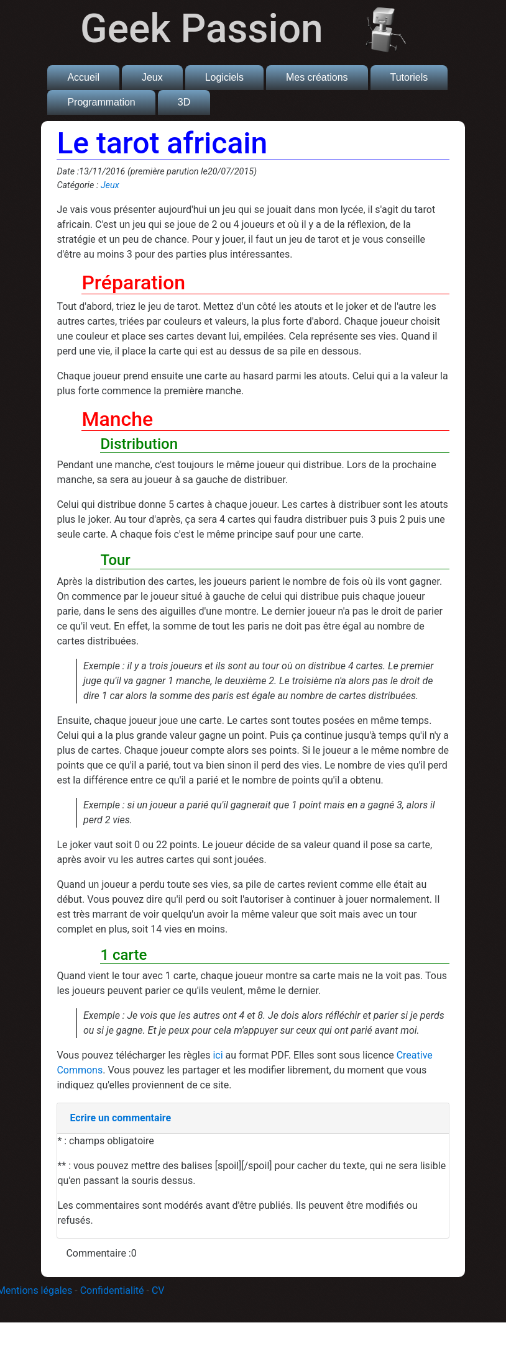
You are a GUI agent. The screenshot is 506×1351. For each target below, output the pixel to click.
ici (218, 1055)
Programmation (101, 102)
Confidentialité (112, 1290)
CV (158, 1290)
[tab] (252, 1118)
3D (184, 102)
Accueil (83, 77)
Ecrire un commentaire (120, 1118)
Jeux (152, 77)
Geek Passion (201, 29)
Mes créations (317, 77)
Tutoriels (409, 77)
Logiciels (224, 77)
